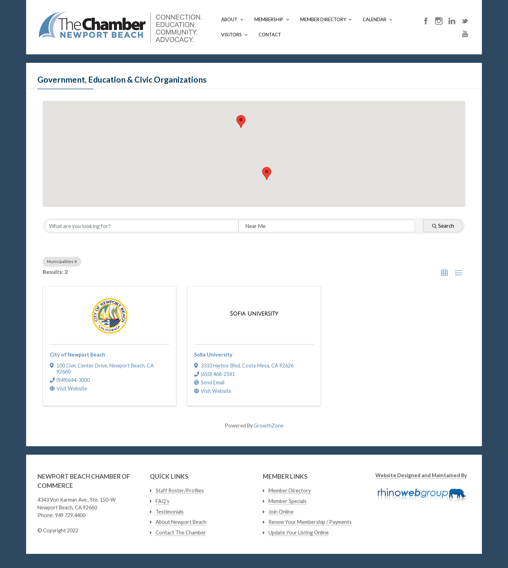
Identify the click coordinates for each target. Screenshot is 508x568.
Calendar (374, 19)
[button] (266, 173)
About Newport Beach (181, 522)
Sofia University (213, 355)
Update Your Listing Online (298, 533)
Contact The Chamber (181, 533)
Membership (268, 19)
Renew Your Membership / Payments (310, 522)
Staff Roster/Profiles (180, 491)
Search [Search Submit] (443, 225)
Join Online (281, 512)
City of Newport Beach (77, 355)
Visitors (231, 34)
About (229, 19)
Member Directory (323, 19)
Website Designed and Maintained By (421, 475)
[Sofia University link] (254, 314)
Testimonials (170, 512)
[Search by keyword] (141, 226)
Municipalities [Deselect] (62, 261)
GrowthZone (269, 426)
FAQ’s (162, 501)
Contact (270, 34)
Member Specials (287, 501)
